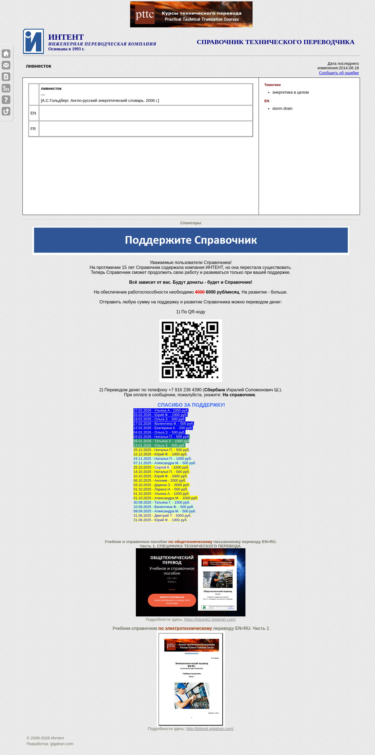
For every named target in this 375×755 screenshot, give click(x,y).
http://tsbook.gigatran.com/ (210, 729)
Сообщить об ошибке (339, 73)
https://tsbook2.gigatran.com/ (210, 619)
